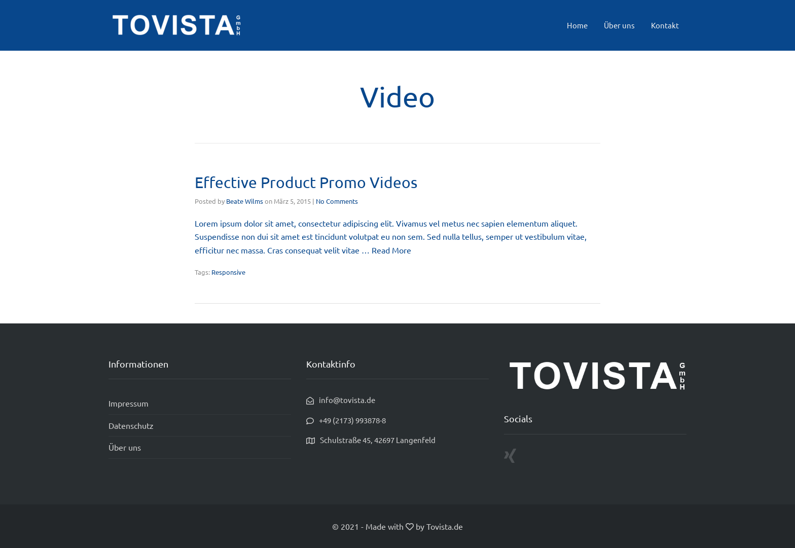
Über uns (619, 25)
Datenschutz (131, 425)
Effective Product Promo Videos (306, 182)
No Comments (337, 201)
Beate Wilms (244, 201)
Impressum (129, 403)
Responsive (228, 272)
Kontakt (665, 25)
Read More (391, 250)
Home (577, 25)
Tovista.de (444, 526)
